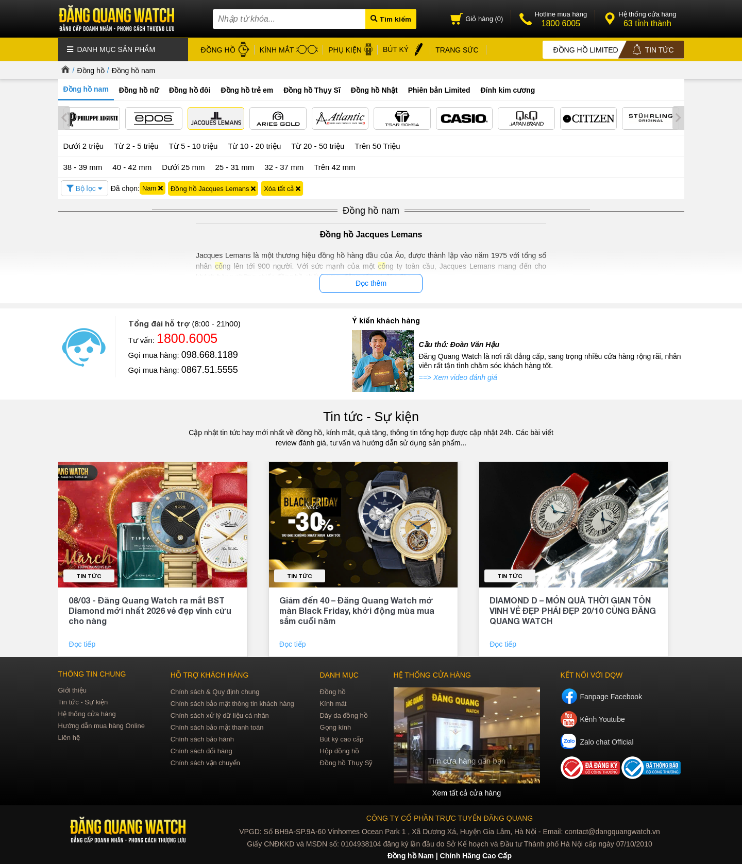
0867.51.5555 (209, 369)
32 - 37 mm (283, 165)
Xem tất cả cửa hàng (466, 791)
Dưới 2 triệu (83, 145)
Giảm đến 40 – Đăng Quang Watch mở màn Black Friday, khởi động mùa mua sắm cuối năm (356, 609)
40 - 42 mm (131, 165)
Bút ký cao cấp (341, 737)
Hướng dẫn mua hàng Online (101, 724)
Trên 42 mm (334, 165)
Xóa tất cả (282, 187)
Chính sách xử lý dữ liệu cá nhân (220, 714)
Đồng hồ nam (133, 70)
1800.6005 (187, 337)
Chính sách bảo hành (202, 737)
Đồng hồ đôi (190, 89)
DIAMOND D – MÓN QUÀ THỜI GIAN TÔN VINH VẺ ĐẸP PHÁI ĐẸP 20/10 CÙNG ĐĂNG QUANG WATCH (573, 609)
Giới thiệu (72, 689)
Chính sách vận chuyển (205, 761)
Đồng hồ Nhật (374, 89)
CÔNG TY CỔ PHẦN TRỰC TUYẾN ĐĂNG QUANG (449, 817)
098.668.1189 (209, 354)
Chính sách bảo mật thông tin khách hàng (232, 702)
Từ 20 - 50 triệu (317, 145)
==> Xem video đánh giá (458, 376)
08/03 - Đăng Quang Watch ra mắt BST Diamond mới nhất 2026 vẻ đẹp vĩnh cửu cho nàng (150, 609)
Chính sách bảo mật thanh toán (217, 726)
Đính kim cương (508, 89)
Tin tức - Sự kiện (371, 415)
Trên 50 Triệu (377, 145)
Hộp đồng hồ (339, 749)
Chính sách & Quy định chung (215, 690)
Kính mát (332, 702)
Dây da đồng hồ (343, 714)
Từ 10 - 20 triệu (254, 145)
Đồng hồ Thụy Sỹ (346, 761)
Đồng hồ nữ (139, 89)
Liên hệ (69, 736)
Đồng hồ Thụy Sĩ (312, 89)
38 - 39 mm (83, 165)
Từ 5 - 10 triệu (193, 145)
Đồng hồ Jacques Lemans (213, 187)
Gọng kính (335, 726)
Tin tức (89, 574)
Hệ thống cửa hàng (87, 712)
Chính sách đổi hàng (201, 749)
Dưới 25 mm (183, 166)
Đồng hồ (90, 70)
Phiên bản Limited (439, 89)
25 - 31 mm (234, 165)
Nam (152, 187)
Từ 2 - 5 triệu (136, 145)
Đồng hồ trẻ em (247, 89)
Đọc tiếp (83, 642)
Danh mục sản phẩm (111, 49)
